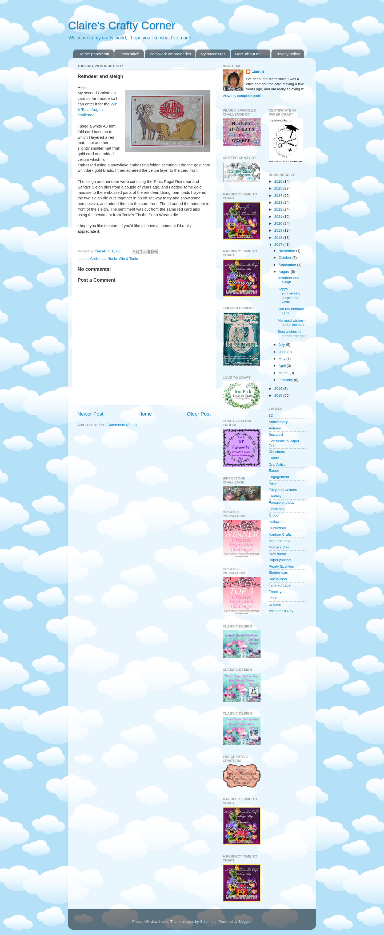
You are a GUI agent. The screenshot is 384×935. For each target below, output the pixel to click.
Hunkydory (277, 528)
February (286, 380)
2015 (278, 395)
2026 (278, 181)
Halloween (277, 522)
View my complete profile (243, 96)
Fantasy (275, 496)
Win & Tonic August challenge (97, 109)
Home (145, 414)
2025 (278, 188)
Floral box (277, 509)
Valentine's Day (281, 611)
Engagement (279, 477)
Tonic (112, 259)
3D (271, 415)
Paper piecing (280, 560)
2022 (278, 209)
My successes (212, 54)
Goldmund (208, 922)
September (288, 265)
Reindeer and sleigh (288, 280)
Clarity (274, 458)
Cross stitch (128, 54)
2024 (278, 196)
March (284, 373)
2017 (278, 245)
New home (277, 554)
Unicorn (275, 604)
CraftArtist (277, 464)
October (286, 258)
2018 (278, 238)
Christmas (98, 259)
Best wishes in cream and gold (292, 334)
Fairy (273, 483)
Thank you (277, 592)
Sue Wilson (278, 579)
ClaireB (257, 72)
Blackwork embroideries (170, 54)
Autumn (275, 428)
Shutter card (279, 573)
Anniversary (278, 422)
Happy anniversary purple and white (289, 295)
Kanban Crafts (280, 534)
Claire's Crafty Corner (121, 25)
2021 (278, 217)
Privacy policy (287, 54)
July (282, 345)
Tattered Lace (280, 585)
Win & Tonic (128, 259)
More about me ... (250, 54)
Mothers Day (279, 547)
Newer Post (90, 414)
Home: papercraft (93, 54)
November (287, 251)
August (285, 272)
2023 (278, 202)
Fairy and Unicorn (283, 490)
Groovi (274, 515)
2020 (278, 223)
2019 (278, 230)
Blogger (244, 922)
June (283, 352)
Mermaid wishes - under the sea (292, 322)
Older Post (199, 414)
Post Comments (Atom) (118, 425)
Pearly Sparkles (281, 566)
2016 (278, 389)
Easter (274, 471)
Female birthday (282, 503)
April (283, 366)
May (282, 359)
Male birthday (279, 541)
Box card (276, 435)
